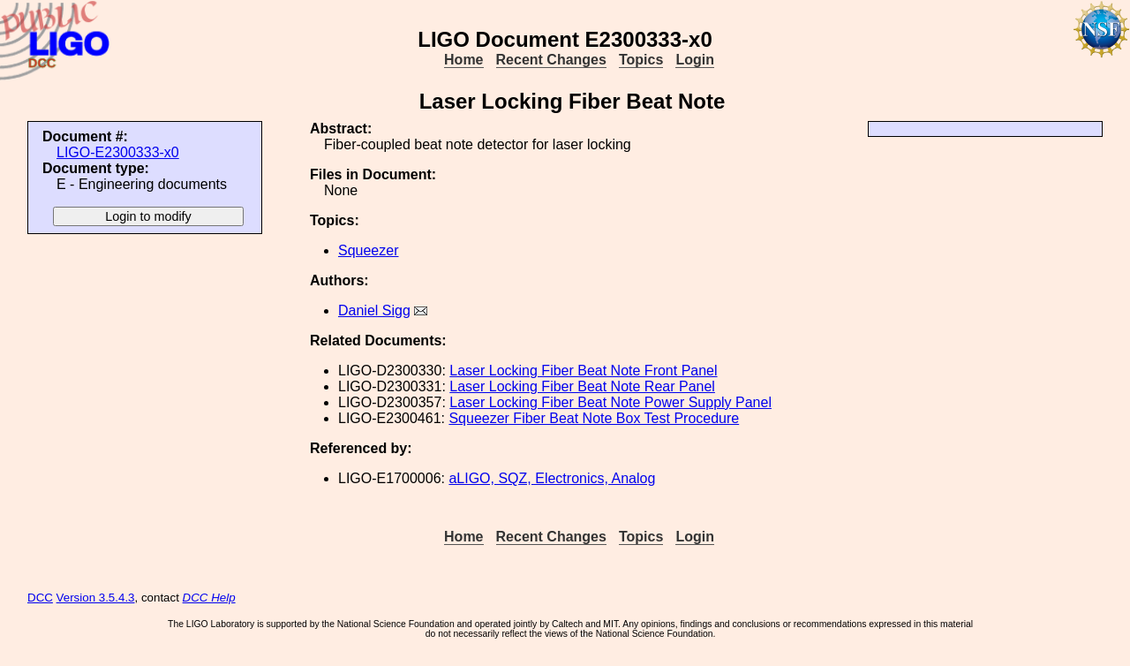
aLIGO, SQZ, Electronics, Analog (551, 478)
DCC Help (209, 597)
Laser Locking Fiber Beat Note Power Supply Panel (610, 402)
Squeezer (368, 250)
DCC (40, 597)
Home (463, 59)
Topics (641, 59)
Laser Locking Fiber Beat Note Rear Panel (582, 386)
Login (694, 59)
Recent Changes (551, 59)
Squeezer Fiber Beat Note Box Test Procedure (593, 418)
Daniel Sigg (374, 310)
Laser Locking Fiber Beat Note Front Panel (583, 370)
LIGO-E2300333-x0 (117, 152)
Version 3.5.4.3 (95, 597)
